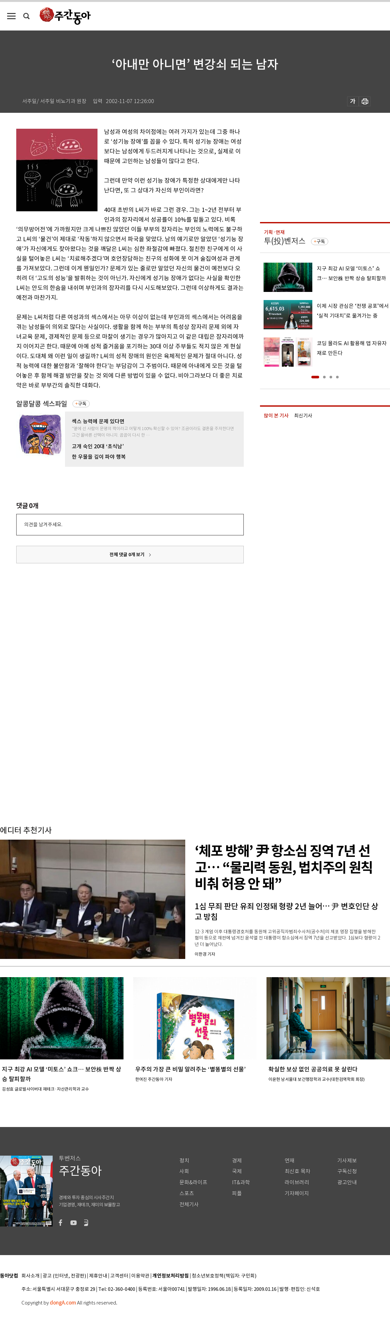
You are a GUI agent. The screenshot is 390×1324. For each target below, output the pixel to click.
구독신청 (347, 1171)
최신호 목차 (297, 1171)
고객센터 (119, 1276)
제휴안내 (98, 1276)
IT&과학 (241, 1182)
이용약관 (140, 1276)
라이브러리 (297, 1182)
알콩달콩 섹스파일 (41, 404)
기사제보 (347, 1161)
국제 (237, 1171)
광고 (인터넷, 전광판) (64, 1276)
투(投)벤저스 (285, 241)
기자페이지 (297, 1193)
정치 (184, 1161)
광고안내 (347, 1182)
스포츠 (186, 1193)
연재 (289, 1161)
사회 (184, 1171)
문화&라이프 (193, 1182)
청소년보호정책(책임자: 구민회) (224, 1276)
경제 (237, 1161)
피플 (237, 1193)
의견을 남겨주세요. (43, 524)
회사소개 (30, 1276)
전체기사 (189, 1204)
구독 (82, 404)
